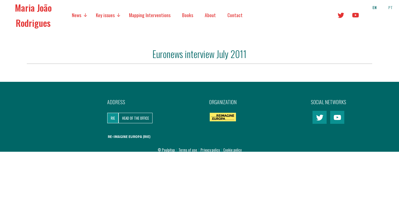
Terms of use (188, 150)
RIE (113, 118)
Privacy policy (211, 150)
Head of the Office (135, 118)
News (76, 15)
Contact (235, 15)
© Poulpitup (166, 150)
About (210, 15)
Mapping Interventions (149, 15)
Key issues (105, 15)
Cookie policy (232, 150)
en (374, 7)
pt (390, 7)
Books (187, 15)
